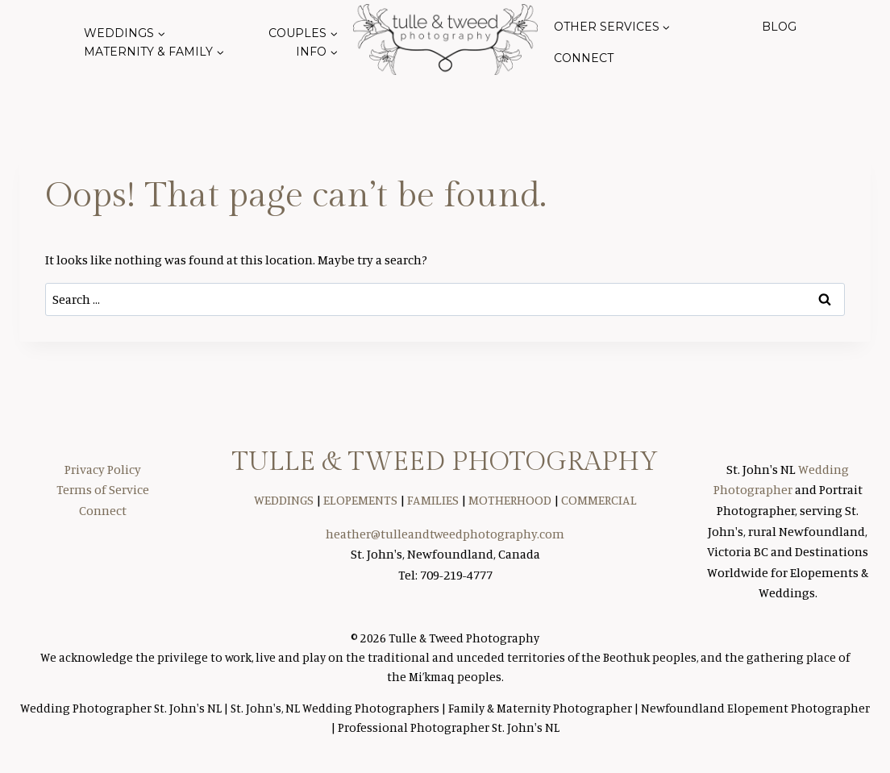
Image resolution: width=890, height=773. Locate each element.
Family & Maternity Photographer (540, 708)
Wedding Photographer (87, 708)
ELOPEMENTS (360, 500)
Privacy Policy (102, 469)
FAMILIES (433, 500)
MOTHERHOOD (509, 500)
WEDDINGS (284, 500)
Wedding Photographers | (375, 708)
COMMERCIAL (599, 500)
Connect (583, 58)
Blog (779, 26)
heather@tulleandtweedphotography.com (445, 534)
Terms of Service (102, 489)
